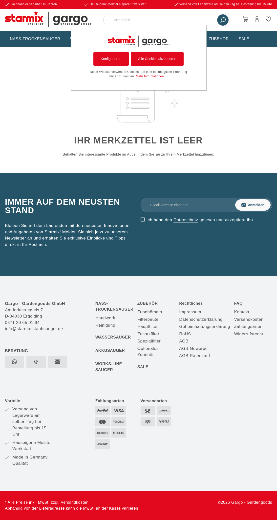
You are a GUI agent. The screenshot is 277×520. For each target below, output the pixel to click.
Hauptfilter (147, 326)
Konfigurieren (111, 59)
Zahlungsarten (248, 326)
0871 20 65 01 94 (22, 322)
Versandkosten (248, 319)
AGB (183, 341)
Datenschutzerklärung (200, 319)
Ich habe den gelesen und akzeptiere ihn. (200, 220)
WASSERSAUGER (113, 337)
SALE (143, 367)
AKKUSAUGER (110, 350)
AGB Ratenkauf (194, 355)
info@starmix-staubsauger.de (34, 328)
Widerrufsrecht (248, 334)
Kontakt (241, 312)
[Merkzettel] (268, 20)
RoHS (185, 334)
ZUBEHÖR (147, 303)
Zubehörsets (149, 312)
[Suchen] (223, 20)
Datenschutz (185, 220)
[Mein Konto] (257, 20)
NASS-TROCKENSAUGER (114, 306)
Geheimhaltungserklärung (204, 326)
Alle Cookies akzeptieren (157, 59)
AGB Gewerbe (193, 348)
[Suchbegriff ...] (161, 20)
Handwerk (105, 318)
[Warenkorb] (245, 20)
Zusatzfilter (148, 334)
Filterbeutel (148, 319)
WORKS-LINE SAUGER (108, 367)
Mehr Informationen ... (152, 76)
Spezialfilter (149, 341)
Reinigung (105, 325)
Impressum (190, 312)
